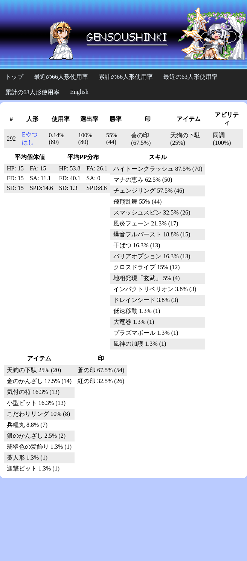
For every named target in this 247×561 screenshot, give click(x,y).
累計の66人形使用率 (126, 77)
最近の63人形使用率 (190, 77)
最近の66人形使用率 (61, 77)
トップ (14, 77)
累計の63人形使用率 (32, 92)
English (79, 92)
